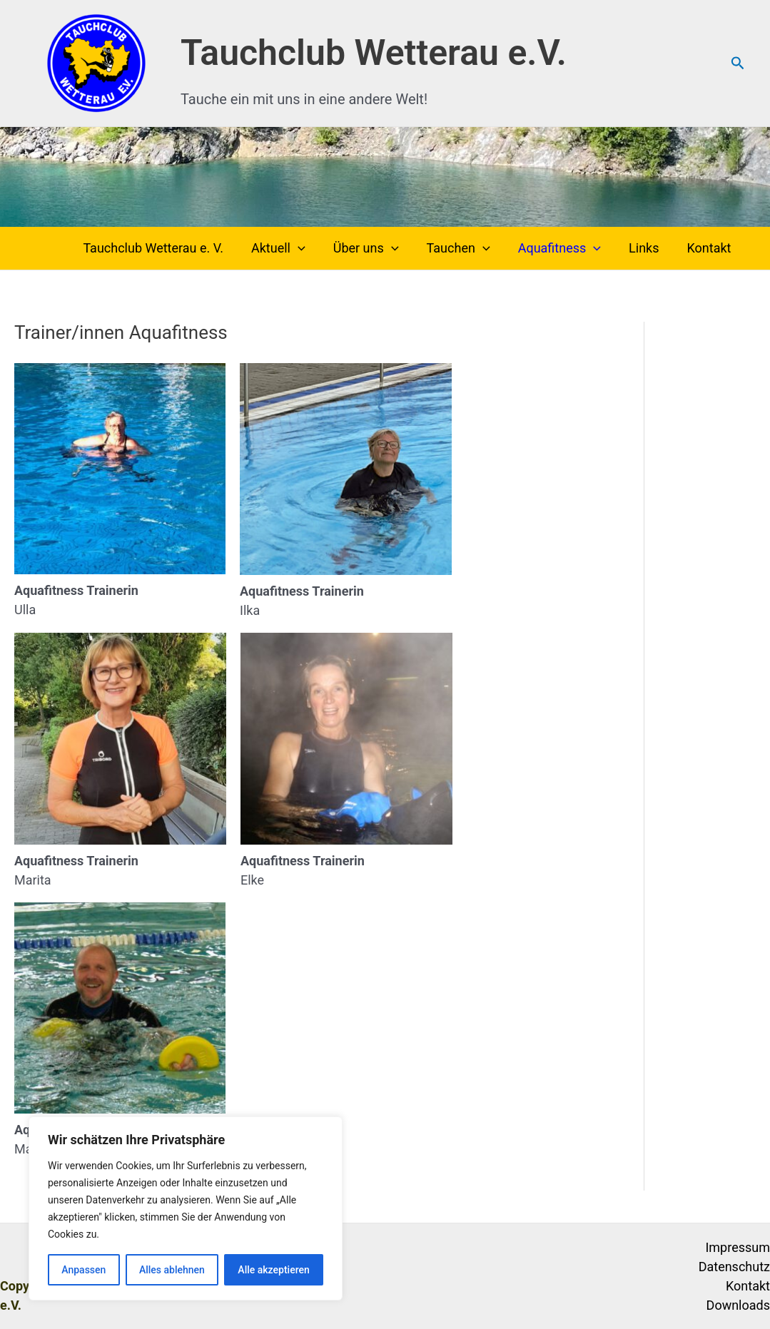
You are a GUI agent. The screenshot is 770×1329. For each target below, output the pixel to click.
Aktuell (290, 248)
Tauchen (465, 248)
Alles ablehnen (172, 1269)
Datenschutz (734, 1266)
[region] (186, 1208)
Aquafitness (564, 248)
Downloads (738, 1305)
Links (647, 247)
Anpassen (83, 1269)
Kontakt (710, 247)
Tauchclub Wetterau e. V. (167, 247)
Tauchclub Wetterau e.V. (374, 52)
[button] (738, 63)
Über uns (375, 248)
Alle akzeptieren (273, 1269)
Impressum (737, 1247)
